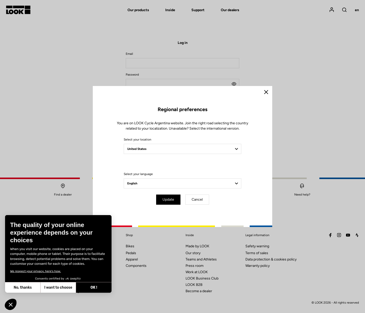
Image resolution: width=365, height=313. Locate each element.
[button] (11, 304)
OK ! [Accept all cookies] (93, 287)
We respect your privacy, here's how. (35, 271)
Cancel (197, 199)
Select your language (138, 174)
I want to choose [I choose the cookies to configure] (58, 287)
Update (168, 199)
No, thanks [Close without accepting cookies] (23, 287)
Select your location (137, 139)
